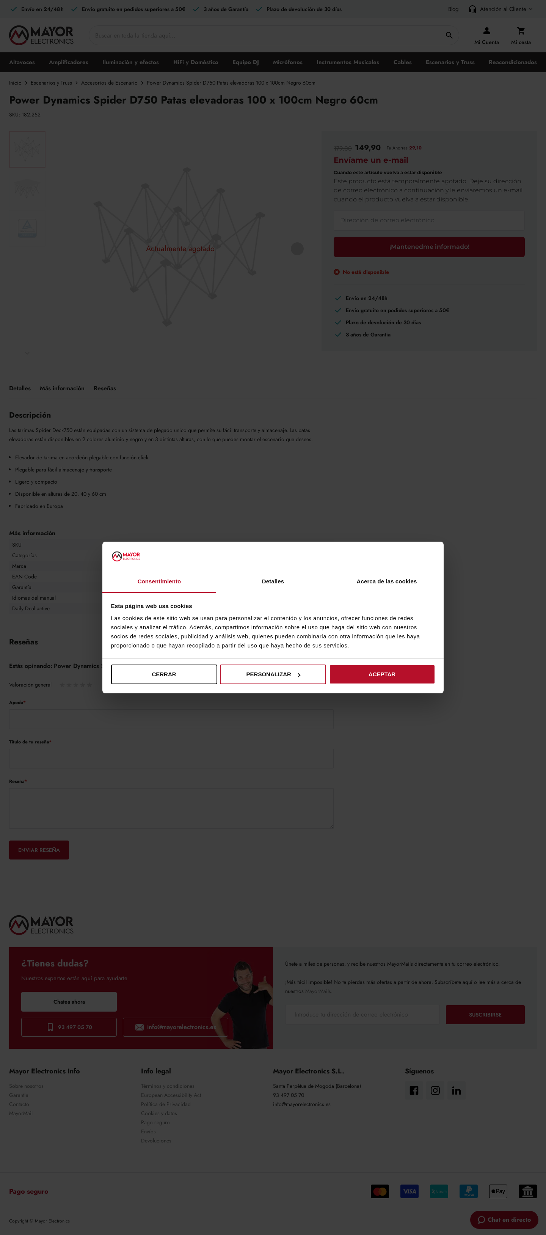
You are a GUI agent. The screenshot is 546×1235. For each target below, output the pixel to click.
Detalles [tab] (273, 581)
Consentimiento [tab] (159, 581)
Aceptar (382, 674)
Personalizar (273, 674)
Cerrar (164, 674)
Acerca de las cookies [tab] (387, 581)
